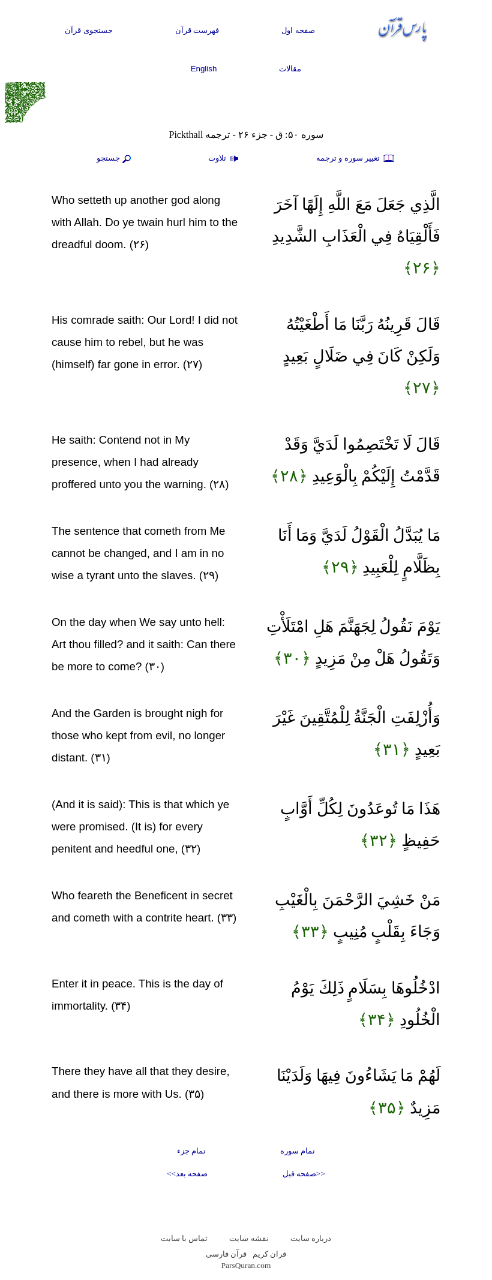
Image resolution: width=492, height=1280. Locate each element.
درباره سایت (310, 1238)
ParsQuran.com (246, 1265)
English (204, 68)
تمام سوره (297, 1150)
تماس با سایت (184, 1238)
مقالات (290, 68)
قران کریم (269, 1253)
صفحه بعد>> (187, 1173)
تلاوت (225, 159)
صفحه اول (298, 30)
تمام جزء (191, 1150)
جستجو (115, 159)
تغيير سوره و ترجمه (355, 159)
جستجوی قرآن (89, 30)
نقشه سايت (248, 1238)
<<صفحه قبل (304, 1173)
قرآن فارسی (226, 1253)
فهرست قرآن (197, 30)
